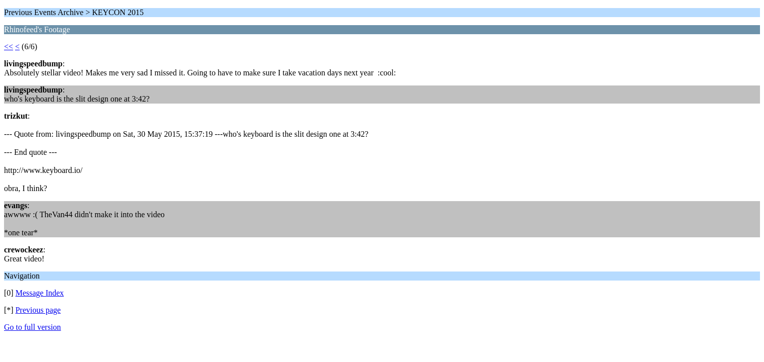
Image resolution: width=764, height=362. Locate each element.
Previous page (38, 310)
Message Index (40, 293)
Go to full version (32, 327)
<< (8, 46)
